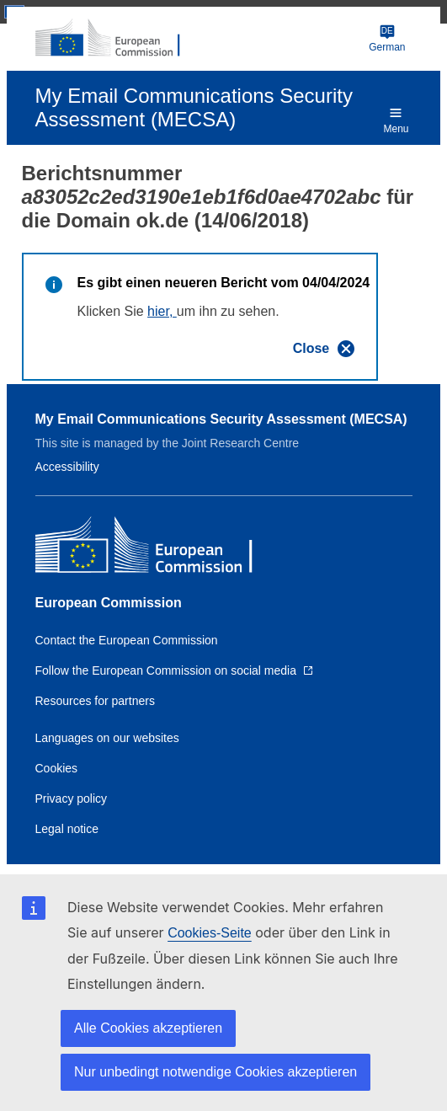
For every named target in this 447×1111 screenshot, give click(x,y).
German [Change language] (387, 38)
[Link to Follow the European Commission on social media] (174, 670)
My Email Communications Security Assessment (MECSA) (221, 419)
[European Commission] (117, 39)
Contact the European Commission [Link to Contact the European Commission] (126, 640)
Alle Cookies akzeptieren (148, 1028)
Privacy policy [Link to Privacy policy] (71, 798)
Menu (395, 119)
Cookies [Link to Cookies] (56, 768)
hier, (162, 311)
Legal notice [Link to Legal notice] (67, 829)
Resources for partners (95, 701)
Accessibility (67, 466)
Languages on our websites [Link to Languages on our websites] (107, 738)
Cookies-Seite (210, 933)
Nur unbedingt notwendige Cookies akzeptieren (215, 1072)
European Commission (108, 603)
